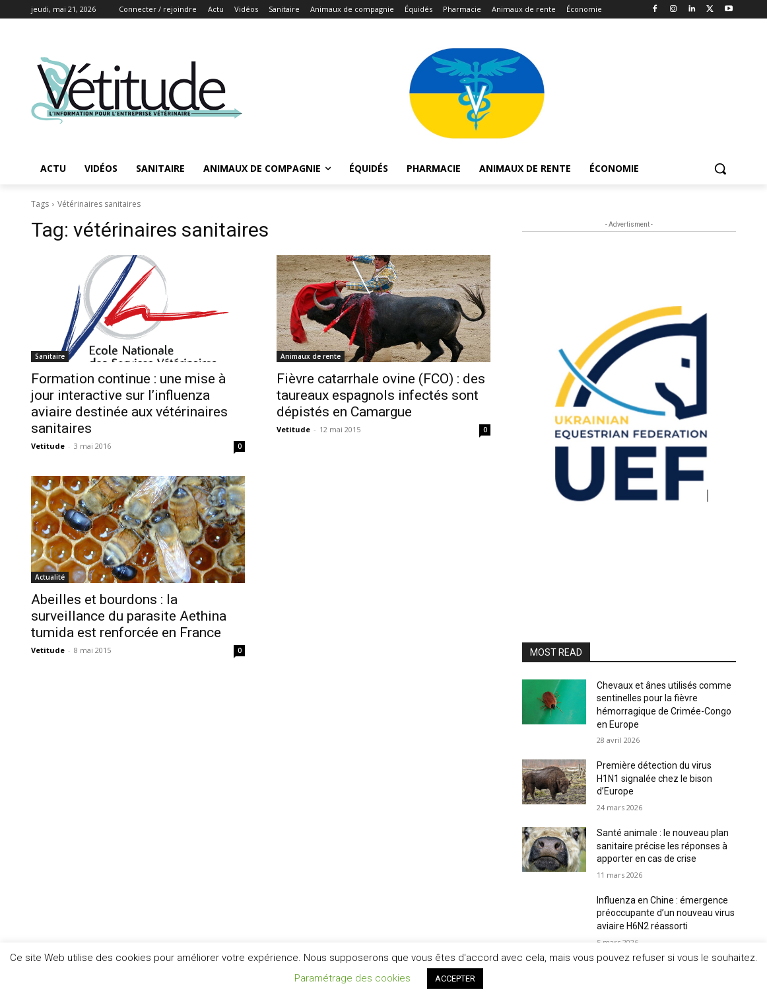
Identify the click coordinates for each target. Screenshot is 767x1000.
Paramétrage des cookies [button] (352, 978)
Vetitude (48, 446)
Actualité (50, 577)
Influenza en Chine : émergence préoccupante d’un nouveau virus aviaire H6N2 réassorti (666, 913)
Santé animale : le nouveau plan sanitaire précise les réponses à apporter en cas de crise (663, 845)
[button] (720, 168)
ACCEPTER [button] (455, 978)
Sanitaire (50, 356)
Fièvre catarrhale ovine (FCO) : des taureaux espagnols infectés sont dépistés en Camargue (381, 395)
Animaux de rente (311, 356)
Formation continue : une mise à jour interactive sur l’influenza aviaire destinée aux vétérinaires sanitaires (129, 403)
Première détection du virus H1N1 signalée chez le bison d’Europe (654, 778)
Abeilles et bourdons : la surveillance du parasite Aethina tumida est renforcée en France (128, 616)
